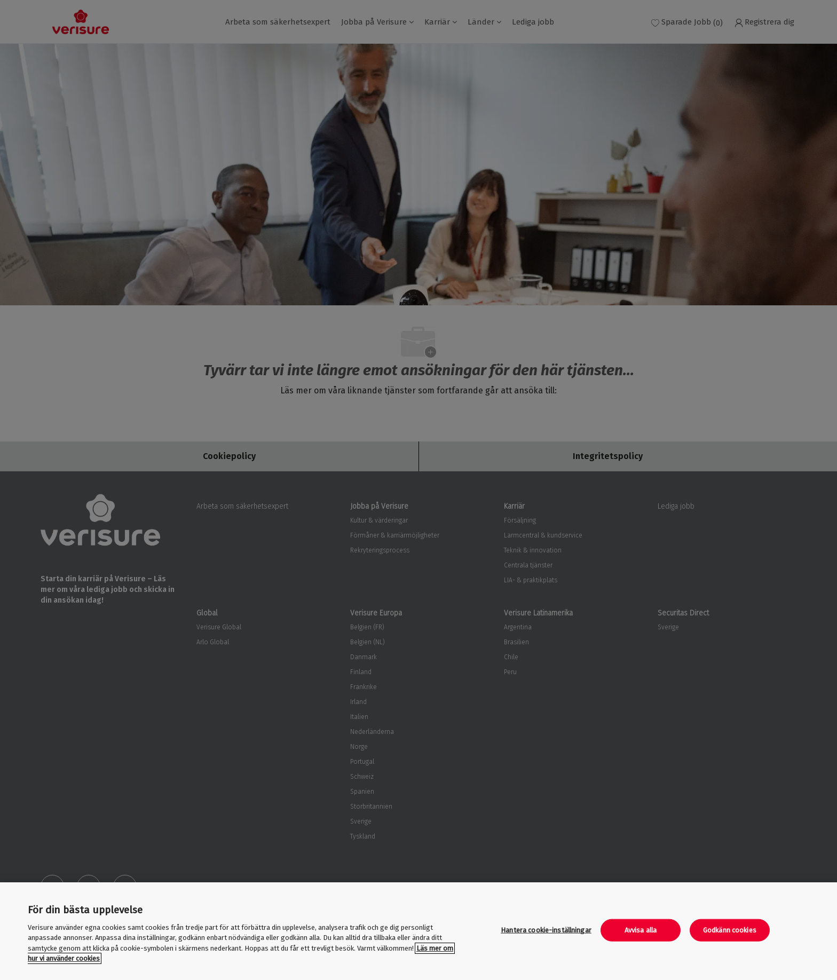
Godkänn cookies (729, 930)
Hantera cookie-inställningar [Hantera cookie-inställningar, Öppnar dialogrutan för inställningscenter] (546, 930)
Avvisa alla (641, 930)
